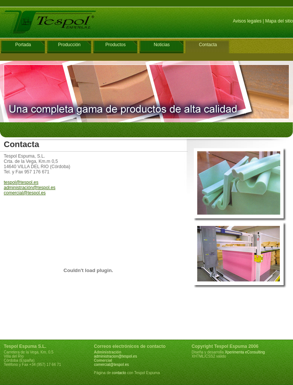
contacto (119, 373)
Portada (23, 44)
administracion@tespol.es (115, 356)
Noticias (162, 44)
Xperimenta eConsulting (245, 352)
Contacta (208, 44)
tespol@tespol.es (21, 182)
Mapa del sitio (279, 21)
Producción (69, 44)
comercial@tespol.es (25, 193)
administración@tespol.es (30, 187)
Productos (115, 44)
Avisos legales (247, 21)
